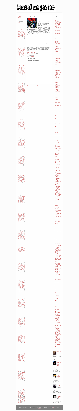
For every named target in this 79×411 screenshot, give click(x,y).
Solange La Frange (21, 280)
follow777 (54, 407)
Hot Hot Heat (22, 160)
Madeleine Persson (20, 202)
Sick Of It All (23, 269)
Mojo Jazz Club (20, 218)
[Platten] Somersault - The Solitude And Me (58, 162)
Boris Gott (22, 70)
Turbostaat (23, 372)
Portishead (19, 248)
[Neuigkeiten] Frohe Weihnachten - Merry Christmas (58, 34)
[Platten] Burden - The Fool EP (57, 262)
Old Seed (20, 234)
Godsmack (22, 147)
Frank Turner (19, 141)
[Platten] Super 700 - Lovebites (58, 277)
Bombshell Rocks (20, 68)
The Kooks (20, 335)
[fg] (29, 56)
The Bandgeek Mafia (21, 307)
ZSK (18, 394)
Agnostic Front (20, 36)
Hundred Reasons (20, 161)
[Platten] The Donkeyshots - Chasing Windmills (58, 286)
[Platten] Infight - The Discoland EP (58, 236)
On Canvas (23, 234)
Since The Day (21, 270)
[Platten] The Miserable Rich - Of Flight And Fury (58, 210)
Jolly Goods (23, 179)
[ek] (24, 395)
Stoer (22, 289)
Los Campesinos (23, 196)
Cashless (22, 83)
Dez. (55, 20)
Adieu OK (22, 35)
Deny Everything (20, 105)
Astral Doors (19, 48)
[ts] (19, 399)
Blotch (20, 65)
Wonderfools (22, 390)
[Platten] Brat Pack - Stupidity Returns (59, 376)
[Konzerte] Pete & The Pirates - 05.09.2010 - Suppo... (57, 37)
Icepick (23, 163)
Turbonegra (22, 371)
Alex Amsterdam (21, 37)
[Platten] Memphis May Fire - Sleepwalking (57, 309)
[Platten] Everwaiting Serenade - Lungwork (58, 336)
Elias (21, 124)
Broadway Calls (20, 74)
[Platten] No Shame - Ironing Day (58, 241)
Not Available (23, 233)
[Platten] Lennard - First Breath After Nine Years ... (57, 186)
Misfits (18, 214)
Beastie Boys (19, 55)
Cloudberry (23, 90)
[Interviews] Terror (57, 78)
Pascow (20, 239)
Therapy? (19, 357)
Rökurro (22, 260)
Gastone (19, 145)
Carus (19, 83)
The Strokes (20, 351)
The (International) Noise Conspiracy (21, 302)
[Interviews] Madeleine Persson (58, 66)
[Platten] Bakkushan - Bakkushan (58, 300)
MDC (18, 199)
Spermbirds (23, 285)
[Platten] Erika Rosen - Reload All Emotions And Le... (58, 109)
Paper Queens (23, 238)
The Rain (23, 343)
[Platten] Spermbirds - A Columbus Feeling (58, 136)
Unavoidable (19, 374)
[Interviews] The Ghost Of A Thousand (57, 87)
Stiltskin (19, 289)
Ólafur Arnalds (19, 402)
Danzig (23, 100)
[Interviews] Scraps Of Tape (57, 59)
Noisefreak (19, 233)
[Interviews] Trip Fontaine (57, 90)
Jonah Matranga (21, 180)
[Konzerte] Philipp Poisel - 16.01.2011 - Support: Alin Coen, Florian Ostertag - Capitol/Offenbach (57, 364)
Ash (23, 47)
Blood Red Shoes (22, 64)
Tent (22, 300)
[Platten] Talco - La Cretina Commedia (58, 148)
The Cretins (20, 315)
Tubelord (19, 371)
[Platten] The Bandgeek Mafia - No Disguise (58, 228)
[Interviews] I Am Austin (57, 56)
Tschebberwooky (20, 370)
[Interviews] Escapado (56, 97)
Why (21, 387)
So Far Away (20, 278)
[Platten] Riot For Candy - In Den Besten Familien (57, 192)
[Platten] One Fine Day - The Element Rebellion (58, 133)
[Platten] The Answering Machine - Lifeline (59, 352)
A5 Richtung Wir (23, 34)
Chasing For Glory (20, 85)
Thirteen (22, 358)
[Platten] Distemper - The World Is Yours (58, 342)
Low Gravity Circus (21, 198)
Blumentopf (23, 66)
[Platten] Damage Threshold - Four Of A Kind (57, 271)
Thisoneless (19, 359)
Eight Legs (19, 123)
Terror (21, 301)
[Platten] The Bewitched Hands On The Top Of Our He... (58, 173)
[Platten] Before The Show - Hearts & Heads (58, 106)
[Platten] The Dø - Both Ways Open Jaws (59, 396)
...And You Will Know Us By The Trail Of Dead (21, 29)
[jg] (18, 397)
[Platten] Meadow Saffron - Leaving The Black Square (58, 325)
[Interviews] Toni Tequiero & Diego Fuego (58, 100)
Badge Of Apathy (20, 51)
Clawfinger (23, 89)
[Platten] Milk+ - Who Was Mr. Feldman (58, 334)
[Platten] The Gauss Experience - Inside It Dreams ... (58, 213)
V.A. (33, 56)
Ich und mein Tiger (20, 164)
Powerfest (22, 249)
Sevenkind (20, 266)
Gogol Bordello (20, 148)
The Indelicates (23, 333)
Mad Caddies (20, 200)
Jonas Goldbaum (20, 181)
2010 (55, 19)
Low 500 (24, 197)
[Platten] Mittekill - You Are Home (57, 344)
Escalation (22, 126)
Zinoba (21, 394)
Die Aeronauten (20, 107)
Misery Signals (22, 213)
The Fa (22, 322)
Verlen (23, 380)
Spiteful (20, 286)
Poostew (22, 247)
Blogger (39, 408)
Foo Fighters (22, 140)
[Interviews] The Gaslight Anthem (57, 82)
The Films (23, 323)
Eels (23, 122)
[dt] (21, 395)
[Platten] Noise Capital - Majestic (58, 216)
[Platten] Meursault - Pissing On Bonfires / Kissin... (58, 145)
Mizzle (20, 216)
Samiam (19, 261)
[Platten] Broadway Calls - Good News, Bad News (58, 314)
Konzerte (19, 16)
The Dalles (22, 317)
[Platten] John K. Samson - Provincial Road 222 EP (57, 139)
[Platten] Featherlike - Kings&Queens (58, 218)
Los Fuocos (20, 197)
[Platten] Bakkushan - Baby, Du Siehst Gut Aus (58, 331)
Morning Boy (22, 219)
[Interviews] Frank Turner (57, 75)
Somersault (19, 281)
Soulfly (23, 282)
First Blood (19, 136)
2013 (55, 15)
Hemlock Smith (20, 155)
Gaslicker (22, 144)
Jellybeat (23, 173)
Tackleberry (19, 297)
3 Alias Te (22, 31)
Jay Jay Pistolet (21, 172)
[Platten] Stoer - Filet (58, 275)
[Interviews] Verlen (57, 91)
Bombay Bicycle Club (21, 67)
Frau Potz (23, 141)
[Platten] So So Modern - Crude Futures (57, 208)
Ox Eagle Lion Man (21, 237)
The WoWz (22, 356)
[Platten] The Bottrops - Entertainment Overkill (58, 339)
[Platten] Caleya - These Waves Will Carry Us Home (58, 170)
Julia (24, 181)
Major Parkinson (20, 203)
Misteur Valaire (20, 215)
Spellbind (19, 285)
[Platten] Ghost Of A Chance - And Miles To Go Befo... (58, 154)
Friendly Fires (20, 142)
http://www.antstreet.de (31, 52)
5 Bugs (21, 33)
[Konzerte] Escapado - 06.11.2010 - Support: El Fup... (58, 103)
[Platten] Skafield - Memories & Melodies (57, 205)
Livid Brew (22, 193)
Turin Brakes (21, 373)
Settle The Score (22, 265)
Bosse (18, 71)
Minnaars (19, 212)
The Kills (23, 334)
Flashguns (23, 136)
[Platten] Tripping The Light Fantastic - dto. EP (58, 280)
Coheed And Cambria (22, 91)
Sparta (23, 284)
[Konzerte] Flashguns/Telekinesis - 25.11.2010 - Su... (58, 27)
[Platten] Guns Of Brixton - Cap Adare (57, 197)
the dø (23, 401)
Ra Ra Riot (23, 253)
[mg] (21, 397)
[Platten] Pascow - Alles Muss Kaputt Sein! (58, 115)
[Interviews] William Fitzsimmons (57, 95)
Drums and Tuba (20, 119)
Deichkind (22, 104)
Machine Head (22, 199)
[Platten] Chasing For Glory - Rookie (58, 195)
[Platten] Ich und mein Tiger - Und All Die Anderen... (58, 259)
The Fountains (20, 324)
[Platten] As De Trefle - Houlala (58, 246)
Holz (23, 158)
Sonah (19, 282)
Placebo (19, 246)
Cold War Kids (21, 92)
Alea (24, 36)
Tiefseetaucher (19, 360)
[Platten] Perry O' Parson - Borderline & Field (58, 123)
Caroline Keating (22, 82)
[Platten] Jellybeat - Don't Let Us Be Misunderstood (57, 31)
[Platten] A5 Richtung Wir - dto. (58, 200)
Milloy (22, 211)
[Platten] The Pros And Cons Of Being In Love (58, 303)
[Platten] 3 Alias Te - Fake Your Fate (58, 176)
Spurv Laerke (19, 288)
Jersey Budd (19, 174)
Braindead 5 (23, 72)
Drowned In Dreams (20, 118)
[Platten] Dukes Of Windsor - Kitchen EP (58, 143)
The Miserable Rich (20, 340)
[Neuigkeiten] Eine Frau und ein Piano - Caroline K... (58, 24)
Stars (23, 288)
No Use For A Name (21, 231)
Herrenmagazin (20, 158)
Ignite (21, 165)
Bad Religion (22, 50)
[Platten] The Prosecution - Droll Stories (58, 181)
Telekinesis (19, 299)
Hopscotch (19, 159)
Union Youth (23, 376)
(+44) (18, 28)
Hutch (24, 161)
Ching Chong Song (20, 86)
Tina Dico (20, 361)
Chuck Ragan (23, 88)
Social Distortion (23, 279)
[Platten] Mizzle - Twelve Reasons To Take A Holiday (58, 312)
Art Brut (23, 46)
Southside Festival (20, 283)
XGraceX (22, 393)
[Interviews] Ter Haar (58, 52)
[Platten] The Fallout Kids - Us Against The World (58, 256)
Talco (22, 298)
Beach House (23, 53)
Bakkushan (19, 52)
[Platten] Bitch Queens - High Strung (57, 289)
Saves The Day (23, 261)
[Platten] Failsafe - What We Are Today (57, 126)
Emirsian (20, 125)
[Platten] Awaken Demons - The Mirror (57, 306)
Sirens (22, 271)
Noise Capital (20, 232)
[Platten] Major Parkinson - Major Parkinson (58, 283)
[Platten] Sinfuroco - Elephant (58, 346)
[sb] (20, 398)
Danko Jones (19, 100)
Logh (18, 194)
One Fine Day (20, 235)
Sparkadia (19, 284)
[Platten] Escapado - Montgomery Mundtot (58, 112)
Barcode (23, 52)
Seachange (22, 264)
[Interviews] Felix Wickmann (57, 51)
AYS (19, 35)
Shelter (21, 267)
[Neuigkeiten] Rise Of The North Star (59, 386)
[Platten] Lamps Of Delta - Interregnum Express (57, 328)
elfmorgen (23, 399)
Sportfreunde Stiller (20, 287)
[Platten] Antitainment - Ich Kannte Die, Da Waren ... (58, 178)
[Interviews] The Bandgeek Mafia (57, 80)
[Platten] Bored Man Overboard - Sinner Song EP (58, 250)
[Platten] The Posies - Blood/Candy (58, 130)
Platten (32, 56)
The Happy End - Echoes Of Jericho (58, 164)
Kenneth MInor (23, 183)
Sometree (23, 281)
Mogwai (22, 217)
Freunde (19, 26)
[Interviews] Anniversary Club (58, 61)
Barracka (19, 53)
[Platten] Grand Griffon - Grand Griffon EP (57, 189)
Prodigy (19, 250)
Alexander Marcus (20, 38)
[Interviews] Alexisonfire (57, 77)
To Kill (23, 361)
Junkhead (20, 182)
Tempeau (20, 300)
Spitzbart (23, 286)
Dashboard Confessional (21, 101)
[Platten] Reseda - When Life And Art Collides (58, 298)
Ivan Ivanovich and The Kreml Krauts (21, 169)
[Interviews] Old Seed (58, 62)
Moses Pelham (20, 220)
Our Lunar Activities (22, 236)
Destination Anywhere (20, 106)
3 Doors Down (19, 32)
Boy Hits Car (22, 71)
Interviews (19, 17)
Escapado (19, 127)
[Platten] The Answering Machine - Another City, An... (58, 224)
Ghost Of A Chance (20, 146)
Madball (22, 201)
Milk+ (19, 211)
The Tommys (22, 355)
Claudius (20, 89)
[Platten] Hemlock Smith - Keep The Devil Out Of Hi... (58, 295)
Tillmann (24, 360)
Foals (18, 140)
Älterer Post (48, 85)
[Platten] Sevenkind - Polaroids (58, 248)
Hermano (22, 157)
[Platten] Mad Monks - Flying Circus (58, 322)
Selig (18, 265)
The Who (19, 356)
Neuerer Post (29, 85)
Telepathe (23, 299)
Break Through (21, 73)
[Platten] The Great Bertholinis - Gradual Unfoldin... (58, 118)
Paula (23, 239)
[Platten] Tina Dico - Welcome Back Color (58, 151)
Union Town (19, 376)
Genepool (22, 145)
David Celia (19, 102)
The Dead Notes (20, 318)
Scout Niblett (19, 263)
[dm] (18, 395)
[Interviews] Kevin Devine (57, 68)
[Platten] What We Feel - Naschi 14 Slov (57, 292)
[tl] (24, 398)
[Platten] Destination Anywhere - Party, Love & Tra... (58, 167)
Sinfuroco (19, 271)
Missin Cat (22, 214)
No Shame (22, 230)
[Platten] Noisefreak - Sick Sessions (58, 264)
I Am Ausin (20, 162)
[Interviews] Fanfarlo (58, 43)
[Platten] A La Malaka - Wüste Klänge (58, 274)
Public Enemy (20, 251)
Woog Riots (20, 391)
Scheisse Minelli (21, 262)
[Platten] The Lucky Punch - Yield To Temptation (57, 317)
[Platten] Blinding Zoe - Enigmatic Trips (58, 320)
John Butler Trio (20, 177)
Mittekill (24, 215)
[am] (23, 394)
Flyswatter (22, 139)
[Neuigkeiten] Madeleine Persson (58, 22)
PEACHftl (19, 238)
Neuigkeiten (19, 18)
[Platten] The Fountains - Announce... (57, 253)
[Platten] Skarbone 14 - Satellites (58, 266)
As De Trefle (19, 47)
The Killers (20, 334)
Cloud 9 (20, 90)
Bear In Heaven (21, 54)
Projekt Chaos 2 (23, 250)
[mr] (24, 397)
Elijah (24, 124)
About (19, 23)
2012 (55, 16)
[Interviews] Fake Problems (57, 47)
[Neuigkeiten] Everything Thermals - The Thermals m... (57, 41)
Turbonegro (19, 372)
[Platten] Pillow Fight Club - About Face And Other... (58, 268)
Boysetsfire (19, 72)
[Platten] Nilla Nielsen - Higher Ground (58, 128)
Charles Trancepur (20, 84)
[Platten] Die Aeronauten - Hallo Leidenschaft (58, 239)
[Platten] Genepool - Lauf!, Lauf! (58, 243)
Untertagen (20, 377)
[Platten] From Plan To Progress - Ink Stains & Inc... (57, 159)
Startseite (39, 85)
